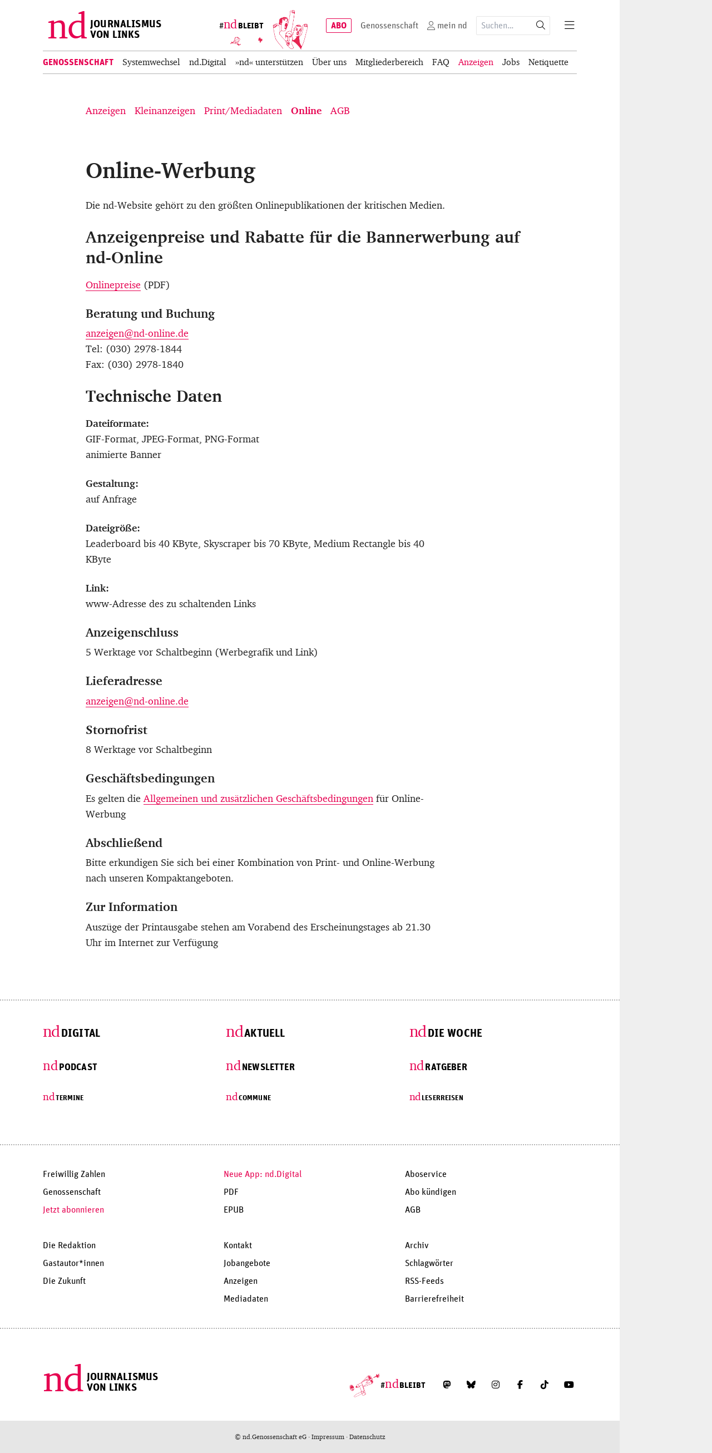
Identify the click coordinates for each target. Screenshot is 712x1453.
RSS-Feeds (424, 1281)
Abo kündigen (430, 1192)
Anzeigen (475, 62)
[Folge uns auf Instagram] (495, 1384)
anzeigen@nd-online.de (137, 333)
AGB (340, 111)
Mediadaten (246, 1298)
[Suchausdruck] (504, 26)
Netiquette (548, 62)
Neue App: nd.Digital (262, 1174)
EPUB (234, 1209)
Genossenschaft (78, 62)
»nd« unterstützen (269, 62)
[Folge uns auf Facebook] (520, 1384)
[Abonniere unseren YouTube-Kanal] (569, 1384)
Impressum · (330, 1436)
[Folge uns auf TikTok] (544, 1384)
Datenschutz (367, 1436)
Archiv (417, 1245)
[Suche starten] (541, 26)
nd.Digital (207, 62)
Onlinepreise (113, 285)
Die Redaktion (69, 1245)
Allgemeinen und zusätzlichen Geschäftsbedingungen (258, 798)
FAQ (440, 62)
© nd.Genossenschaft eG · (273, 1436)
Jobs (511, 62)
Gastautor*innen (73, 1263)
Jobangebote (247, 1263)
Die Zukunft (64, 1281)
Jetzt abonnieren (73, 1209)
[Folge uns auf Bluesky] (471, 1384)
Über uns (329, 62)
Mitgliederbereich (389, 62)
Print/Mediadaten (243, 111)
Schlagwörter (429, 1263)
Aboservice (426, 1174)
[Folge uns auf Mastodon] (446, 1384)
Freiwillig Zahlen (74, 1174)
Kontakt (238, 1245)
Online (306, 111)
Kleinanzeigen (165, 111)
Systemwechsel (151, 62)
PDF (231, 1192)
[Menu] (569, 25)
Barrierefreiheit (434, 1298)
